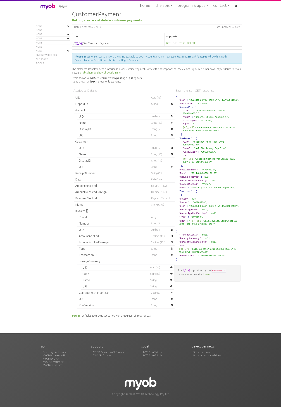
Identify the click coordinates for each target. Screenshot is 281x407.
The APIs (164, 5)
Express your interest (55, 352)
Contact (221, 5)
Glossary (42, 59)
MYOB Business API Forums (108, 352)
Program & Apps (193, 5)
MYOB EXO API (51, 358)
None (39, 26)
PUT (175, 43)
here (207, 274)
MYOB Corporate (52, 365)
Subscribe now (201, 352)
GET (168, 43)
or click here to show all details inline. (100, 72)
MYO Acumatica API (53, 361)
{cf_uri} (189, 127)
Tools (40, 63)
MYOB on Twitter (152, 352)
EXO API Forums (102, 355)
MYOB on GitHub (152, 355)
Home (145, 5)
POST (182, 43)
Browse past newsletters (207, 355)
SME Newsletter (46, 55)
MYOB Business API (54, 355)
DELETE (191, 43)
